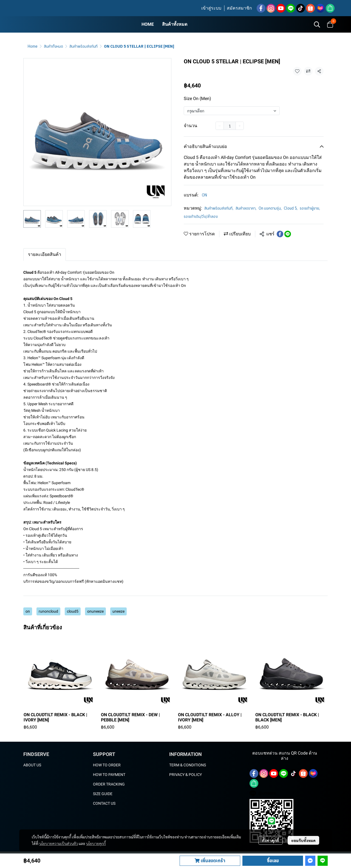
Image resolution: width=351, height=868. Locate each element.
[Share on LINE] (287, 234)
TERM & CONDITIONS (187, 765)
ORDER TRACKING (109, 784)
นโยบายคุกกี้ (96, 843)
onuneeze (95, 611)
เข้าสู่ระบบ (211, 8)
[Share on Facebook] (280, 234)
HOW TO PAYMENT (109, 774)
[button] (317, 24)
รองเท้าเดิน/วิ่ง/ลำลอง (201, 216)
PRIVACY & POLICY (185, 774)
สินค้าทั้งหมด (53, 46)
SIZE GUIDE (102, 794)
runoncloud (48, 611)
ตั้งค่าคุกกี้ (270, 840)
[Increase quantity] (240, 126)
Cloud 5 (291, 208)
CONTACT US (104, 803)
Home (33, 46)
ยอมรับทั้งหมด (303, 840)
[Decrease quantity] (219, 126)
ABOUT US (32, 765)
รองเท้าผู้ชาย (310, 208)
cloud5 (72, 611)
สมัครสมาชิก (239, 8)
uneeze (118, 611)
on (28, 611)
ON (204, 195)
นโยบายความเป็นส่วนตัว (58, 843)
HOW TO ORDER (107, 765)
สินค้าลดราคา (246, 208)
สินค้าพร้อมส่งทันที (83, 46)
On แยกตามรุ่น (270, 208)
